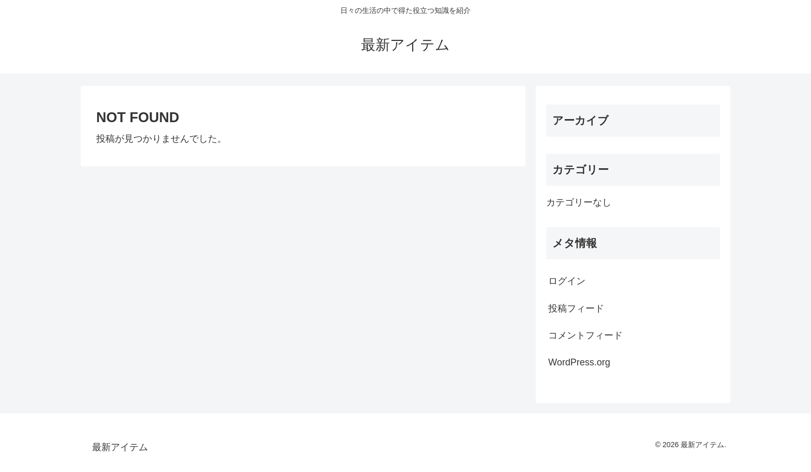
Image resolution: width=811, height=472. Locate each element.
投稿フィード (576, 308)
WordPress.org (579, 362)
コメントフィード (585, 335)
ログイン (566, 281)
